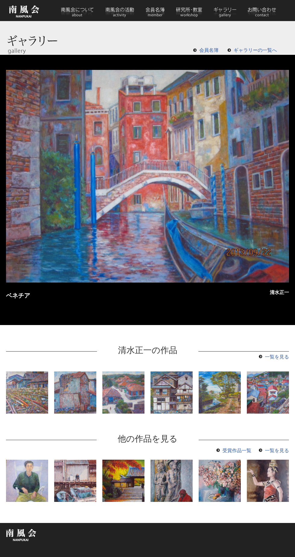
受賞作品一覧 (236, 450)
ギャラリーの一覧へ (255, 50)
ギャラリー (225, 10)
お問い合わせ (261, 10)
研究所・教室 (189, 10)
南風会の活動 (119, 10)
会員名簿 (155, 10)
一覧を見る (277, 356)
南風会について (77, 10)
